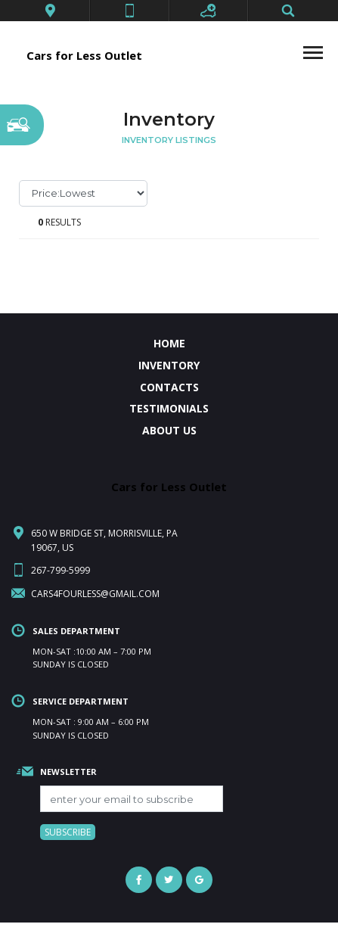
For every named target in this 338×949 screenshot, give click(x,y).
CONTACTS (169, 387)
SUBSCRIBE (68, 832)
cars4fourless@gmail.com (95, 593)
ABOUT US (169, 430)
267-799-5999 (60, 570)
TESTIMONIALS (169, 408)
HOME (169, 343)
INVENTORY (169, 365)
